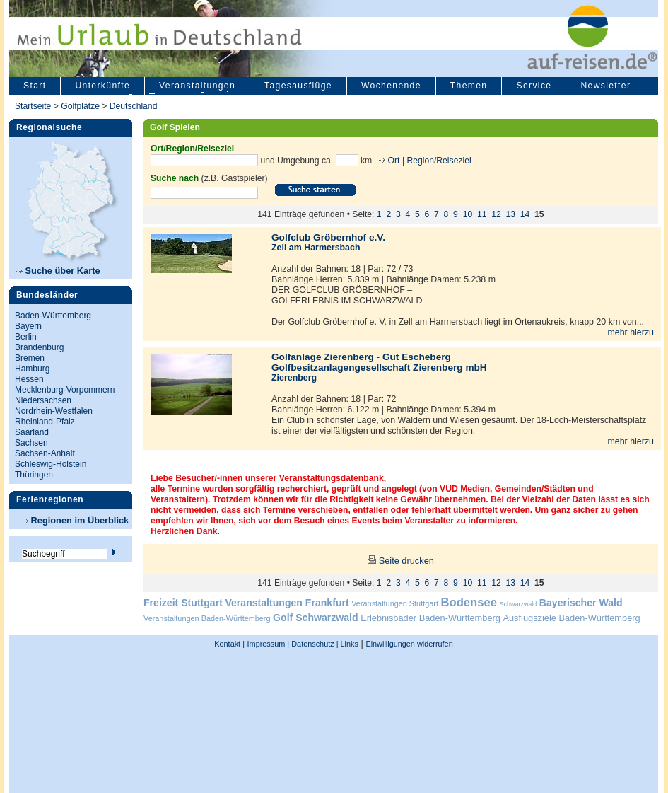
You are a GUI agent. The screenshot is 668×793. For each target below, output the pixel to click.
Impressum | (268, 643)
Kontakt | (229, 643)
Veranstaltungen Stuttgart (394, 603)
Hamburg (32, 369)
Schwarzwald (518, 604)
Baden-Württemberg (53, 315)
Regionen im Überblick (75, 520)
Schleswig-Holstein (50, 464)
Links (348, 643)
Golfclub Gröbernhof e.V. (328, 237)
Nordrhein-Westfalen (54, 411)
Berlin (26, 337)
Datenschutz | (313, 643)
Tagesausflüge (298, 86)
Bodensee (469, 602)
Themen (469, 86)
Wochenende (391, 86)
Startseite (33, 106)
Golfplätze (80, 106)
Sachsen (31, 443)
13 (511, 214)
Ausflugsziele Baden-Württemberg (571, 618)
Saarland (32, 432)
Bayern (28, 326)
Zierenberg (294, 378)
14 (525, 214)
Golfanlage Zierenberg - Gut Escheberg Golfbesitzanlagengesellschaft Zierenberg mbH (379, 362)
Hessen (29, 379)
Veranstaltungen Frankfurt (286, 602)
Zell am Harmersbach (316, 248)
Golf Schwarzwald (315, 617)
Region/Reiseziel (438, 160)
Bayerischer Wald (581, 602)
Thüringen (34, 475)
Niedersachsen (43, 400)
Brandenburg (39, 347)
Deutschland (134, 106)
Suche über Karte (58, 270)
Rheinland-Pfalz (45, 422)
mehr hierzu (630, 332)
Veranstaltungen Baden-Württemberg (207, 618)
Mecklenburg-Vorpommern (65, 390)
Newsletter (605, 86)
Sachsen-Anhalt (45, 453)
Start (34, 86)
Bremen (30, 358)
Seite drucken (406, 560)
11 (482, 214)
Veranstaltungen (197, 86)
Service (533, 86)
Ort (392, 160)
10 (468, 214)
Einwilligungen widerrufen (408, 643)
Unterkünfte (102, 86)
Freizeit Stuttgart (183, 602)
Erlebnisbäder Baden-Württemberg (430, 618)
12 (496, 214)
